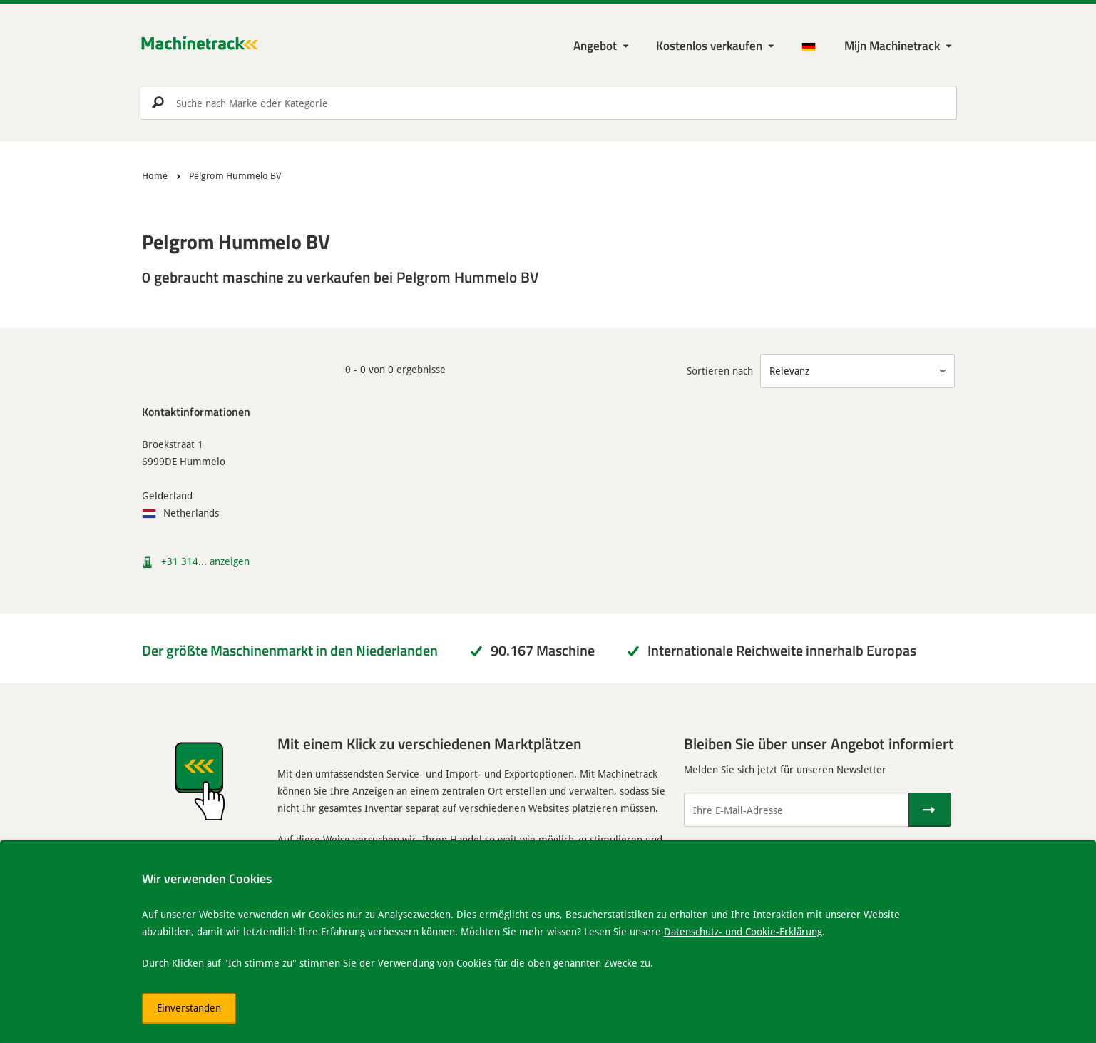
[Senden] (929, 810)
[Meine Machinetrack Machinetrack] (899, 46)
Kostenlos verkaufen (709, 45)
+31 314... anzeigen (205, 561)
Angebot (595, 45)
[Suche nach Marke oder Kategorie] (548, 103)
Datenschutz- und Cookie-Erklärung (743, 931)
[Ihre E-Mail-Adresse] (796, 810)
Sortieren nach (720, 370)
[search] (548, 103)
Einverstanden (189, 1007)
